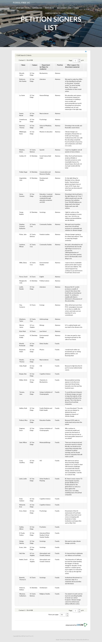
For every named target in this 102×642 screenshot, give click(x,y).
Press (76, 8)
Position (60, 65)
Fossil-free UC (21, 2)
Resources (49, 8)
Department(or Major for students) (45, 67)
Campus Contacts (52, 13)
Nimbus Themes (70, 639)
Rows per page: (53, 614)
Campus (34, 65)
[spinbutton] (75, 60)
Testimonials (68, 13)
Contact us (21, 18)
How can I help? (22, 8)
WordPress (86, 639)
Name (23, 65)
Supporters (37, 8)
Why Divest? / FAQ (64, 8)
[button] (79, 60)
